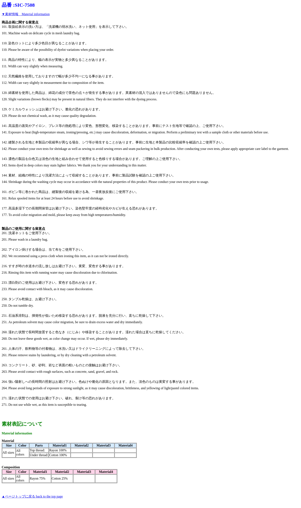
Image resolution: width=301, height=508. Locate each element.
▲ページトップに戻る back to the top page (32, 496)
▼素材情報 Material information (26, 14)
